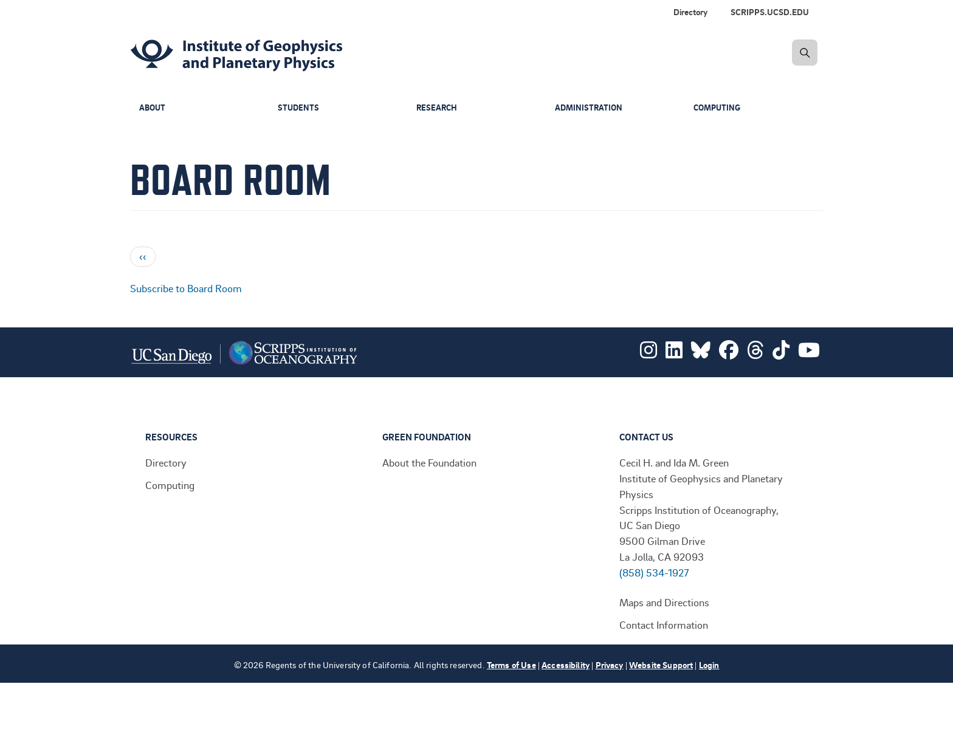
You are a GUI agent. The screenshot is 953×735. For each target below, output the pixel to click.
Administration (590, 108)
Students (299, 108)
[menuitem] (772, 12)
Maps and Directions (664, 602)
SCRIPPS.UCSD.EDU (770, 12)
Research (437, 108)
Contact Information (663, 624)
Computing (718, 108)
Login (709, 665)
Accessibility (566, 665)
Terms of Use (511, 665)
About (153, 108)
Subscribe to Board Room (186, 288)
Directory (690, 12)
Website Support (661, 665)
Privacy (610, 665)
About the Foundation (429, 462)
